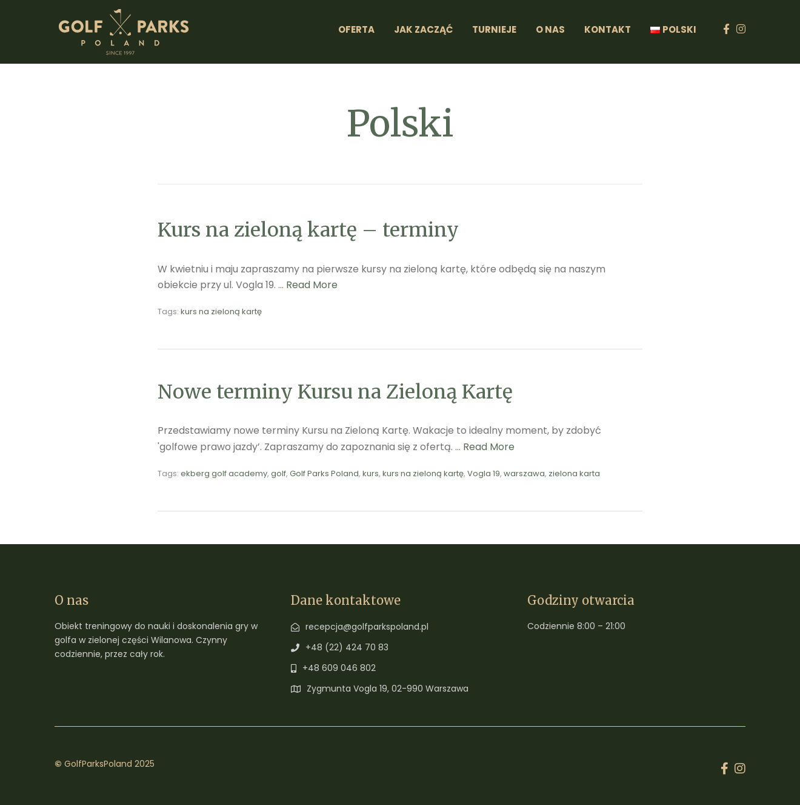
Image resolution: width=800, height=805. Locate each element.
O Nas (550, 29)
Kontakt (607, 29)
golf (278, 473)
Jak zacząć (423, 29)
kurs (370, 473)
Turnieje (494, 29)
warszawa (524, 473)
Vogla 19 (483, 473)
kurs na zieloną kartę (221, 311)
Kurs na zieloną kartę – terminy (308, 230)
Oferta (356, 29)
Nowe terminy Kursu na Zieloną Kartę (335, 392)
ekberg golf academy (224, 473)
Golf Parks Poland (324, 473)
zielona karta (574, 473)
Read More (312, 285)
